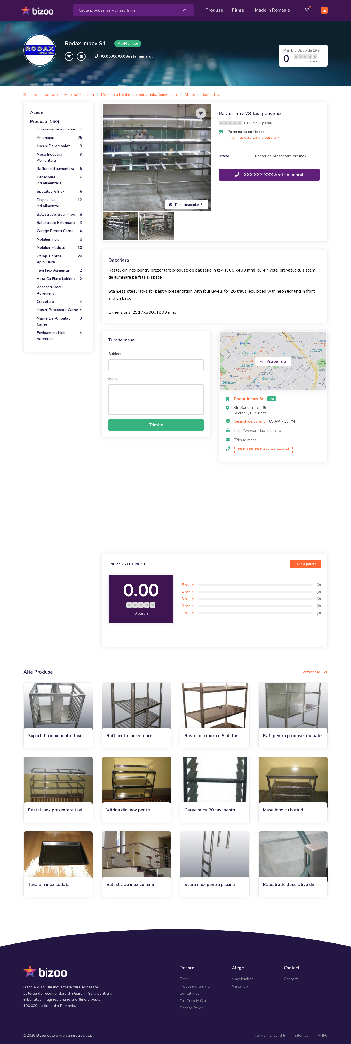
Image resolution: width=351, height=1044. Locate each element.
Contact (291, 976)
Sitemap (302, 1033)
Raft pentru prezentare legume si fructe (129, 733)
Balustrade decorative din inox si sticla (289, 882)
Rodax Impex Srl (85, 41)
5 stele (188, 582)
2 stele (188, 603)
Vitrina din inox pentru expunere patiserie (128, 808)
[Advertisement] (214, 506)
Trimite (156, 422)
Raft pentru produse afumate (292, 733)
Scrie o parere (305, 561)
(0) (319, 582)
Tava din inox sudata (49, 882)
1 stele (188, 610)
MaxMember (242, 976)
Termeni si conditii (270, 1033)
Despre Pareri (191, 1005)
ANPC (323, 1033)
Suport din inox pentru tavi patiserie (54, 733)
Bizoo (41, 1033)
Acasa (36, 110)
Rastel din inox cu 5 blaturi (212, 733)
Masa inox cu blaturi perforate (283, 808)
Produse (214, 9)
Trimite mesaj (245, 437)
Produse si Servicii (195, 983)
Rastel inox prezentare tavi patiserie (55, 808)
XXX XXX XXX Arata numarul (127, 53)
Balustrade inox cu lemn (130, 882)
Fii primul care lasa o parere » (253, 135)
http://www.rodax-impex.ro (257, 428)
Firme (238, 9)
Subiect (114, 351)
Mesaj (113, 376)
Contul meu (190, 991)
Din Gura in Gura (194, 998)
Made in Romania (272, 9)
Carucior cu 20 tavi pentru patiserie (211, 808)
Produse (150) (44, 119)
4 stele (188, 589)
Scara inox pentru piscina (210, 882)
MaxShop (240, 983)
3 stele (188, 596)
